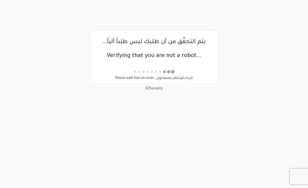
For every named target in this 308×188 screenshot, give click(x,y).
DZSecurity (154, 89)
